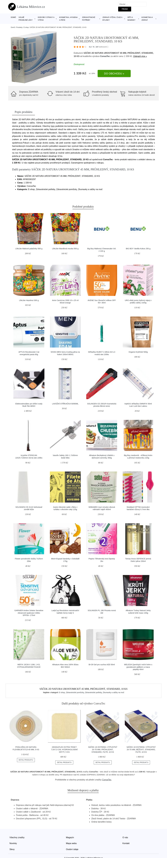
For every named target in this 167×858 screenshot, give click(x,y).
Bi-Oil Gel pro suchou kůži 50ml (102, 665)
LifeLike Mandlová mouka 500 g (65, 249)
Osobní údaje (72, 849)
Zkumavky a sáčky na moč (113, 692)
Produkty (19, 27)
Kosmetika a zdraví (147, 18)
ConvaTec (105, 56)
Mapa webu (71, 843)
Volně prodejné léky (26, 18)
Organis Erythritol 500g (138, 352)
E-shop (26, 27)
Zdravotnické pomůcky (75, 692)
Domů (13, 17)
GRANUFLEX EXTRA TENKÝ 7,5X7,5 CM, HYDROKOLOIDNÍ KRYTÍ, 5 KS (64, 749)
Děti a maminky (131, 18)
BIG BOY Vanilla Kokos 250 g (138, 249)
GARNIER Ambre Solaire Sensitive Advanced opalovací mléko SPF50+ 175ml (28, 612)
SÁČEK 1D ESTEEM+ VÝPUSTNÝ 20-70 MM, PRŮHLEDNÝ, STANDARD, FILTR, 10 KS (102, 749)
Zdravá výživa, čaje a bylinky (112, 18)
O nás (125, 837)
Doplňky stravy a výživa (46, 18)
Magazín (70, 837)
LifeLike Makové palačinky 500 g (28, 249)
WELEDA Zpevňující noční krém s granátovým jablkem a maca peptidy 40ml (138, 667)
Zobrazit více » (140, 56)
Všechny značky (17, 837)
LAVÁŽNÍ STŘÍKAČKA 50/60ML (65, 404)
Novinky (13, 843)
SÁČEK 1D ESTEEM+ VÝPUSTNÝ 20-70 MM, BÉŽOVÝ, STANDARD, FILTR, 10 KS (141, 749)
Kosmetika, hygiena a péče (68, 18)
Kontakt (125, 843)
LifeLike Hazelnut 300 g (29, 300)
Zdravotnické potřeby (88, 18)
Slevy (12, 849)
